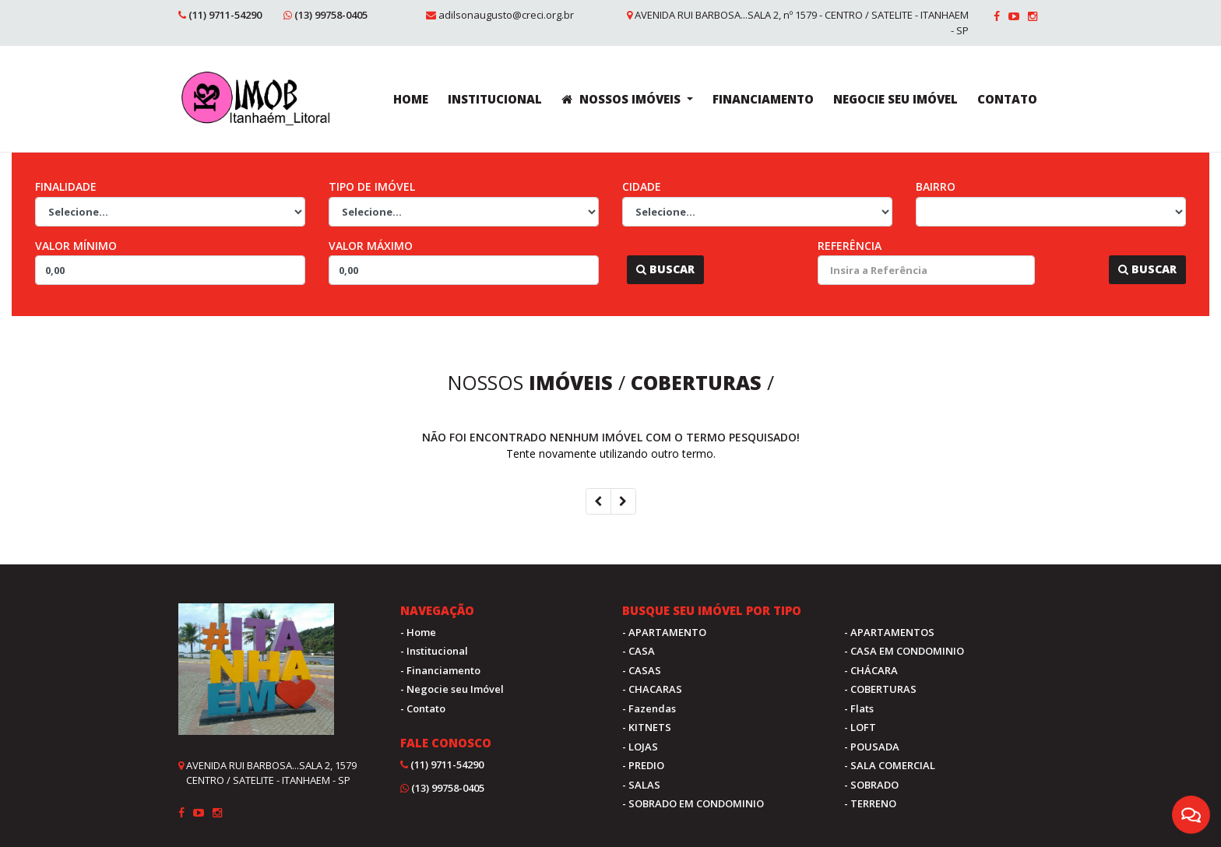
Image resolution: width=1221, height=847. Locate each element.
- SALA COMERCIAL (889, 765)
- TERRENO (870, 803)
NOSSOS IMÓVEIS (622, 99)
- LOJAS (640, 747)
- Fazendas (649, 708)
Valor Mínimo (76, 245)
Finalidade (66, 186)
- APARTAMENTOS (889, 632)
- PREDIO (643, 765)
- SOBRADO (871, 785)
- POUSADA (871, 747)
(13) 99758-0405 (331, 15)
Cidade (641, 186)
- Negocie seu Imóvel (452, 689)
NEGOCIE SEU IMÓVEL (895, 99)
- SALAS (641, 785)
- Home (418, 632)
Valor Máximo (371, 245)
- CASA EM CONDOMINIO (904, 651)
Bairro (935, 186)
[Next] (623, 501)
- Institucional (434, 651)
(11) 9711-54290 (225, 15)
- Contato (422, 708)
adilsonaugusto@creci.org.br (506, 15)
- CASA (638, 651)
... (619, 269)
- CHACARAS (652, 689)
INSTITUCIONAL (495, 99)
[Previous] (598, 501)
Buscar (665, 269)
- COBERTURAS (880, 689)
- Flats (859, 708)
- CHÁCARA (871, 670)
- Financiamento (440, 670)
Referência (849, 245)
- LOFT (860, 727)
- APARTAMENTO (664, 632)
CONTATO (1007, 99)
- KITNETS (646, 727)
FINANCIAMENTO (763, 99)
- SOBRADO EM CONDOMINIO (693, 803)
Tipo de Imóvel (372, 186)
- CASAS (641, 670)
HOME (410, 99)
